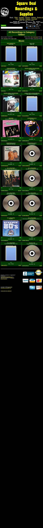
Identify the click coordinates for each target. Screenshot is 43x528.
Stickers (33, 17)
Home (11, 22)
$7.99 (41, 215)
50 (31, 37)
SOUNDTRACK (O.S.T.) (32, 118)
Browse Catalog (15, 22)
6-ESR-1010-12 (4, 215)
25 (35, 38)
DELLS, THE (32, 43)
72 (32, 37)
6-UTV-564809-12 (4, 240)
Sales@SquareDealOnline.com (6, 276)
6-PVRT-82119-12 (4, 165)
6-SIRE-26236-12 (25, 140)
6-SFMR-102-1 (25, 90)
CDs (29, 20)
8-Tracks (32, 20)
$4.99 (41, 140)
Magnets (21, 19)
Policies (30, 22)
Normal (5, 38)
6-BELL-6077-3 (4, 265)
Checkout (22, 22)
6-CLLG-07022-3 (25, 115)
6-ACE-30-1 (3, 90)
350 (41, 37)
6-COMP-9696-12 (25, 215)
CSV (15, 38)
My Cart (19, 22)
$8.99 (20, 140)
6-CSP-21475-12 (25, 265)
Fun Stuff (34, 19)
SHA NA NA (11, 118)
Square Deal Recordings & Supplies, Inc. (6, 287)
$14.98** (19, 115)
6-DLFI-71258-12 (25, 190)
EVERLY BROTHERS (11, 68)
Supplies (21, 17)
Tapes (26, 20)
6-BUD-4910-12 (4, 140)
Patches (27, 17)
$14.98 (19, 90)
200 (41, 38)
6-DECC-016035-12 (26, 165)
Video (16, 17)
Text (12, 38)
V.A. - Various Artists (11, 168)
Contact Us (38, 22)
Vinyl (24, 20)
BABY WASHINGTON (11, 43)
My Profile (34, 22)
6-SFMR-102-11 (4, 115)
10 (34, 38)
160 (37, 37)
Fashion (28, 19)
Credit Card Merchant (38, 276)
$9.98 (41, 115)
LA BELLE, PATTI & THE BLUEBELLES (32, 93)
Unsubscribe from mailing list (6, 290)
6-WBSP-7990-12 (25, 240)
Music (11, 17)
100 (35, 37)
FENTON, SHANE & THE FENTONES (32, 68)
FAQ (41, 22)
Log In (26, 22)
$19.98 (40, 90)
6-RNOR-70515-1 (4, 190)
